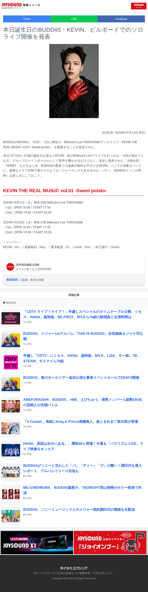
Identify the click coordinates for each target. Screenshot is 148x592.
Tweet (26, 18)
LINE (74, 18)
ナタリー (18, 8)
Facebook (121, 18)
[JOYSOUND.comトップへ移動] (138, 6)
